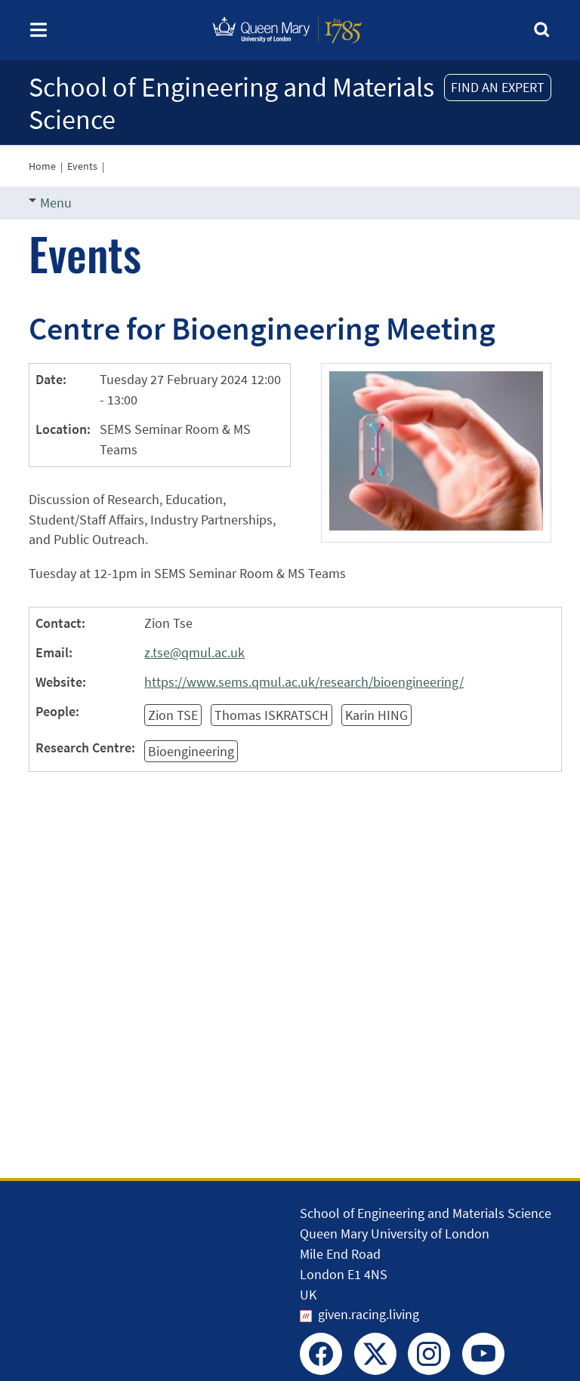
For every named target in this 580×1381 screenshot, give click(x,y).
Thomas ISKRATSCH (271, 715)
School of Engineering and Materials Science (231, 103)
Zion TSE (173, 715)
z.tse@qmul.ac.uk (194, 652)
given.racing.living (368, 1314)
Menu (50, 202)
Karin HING (376, 715)
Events (82, 166)
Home (42, 166)
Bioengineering (191, 751)
